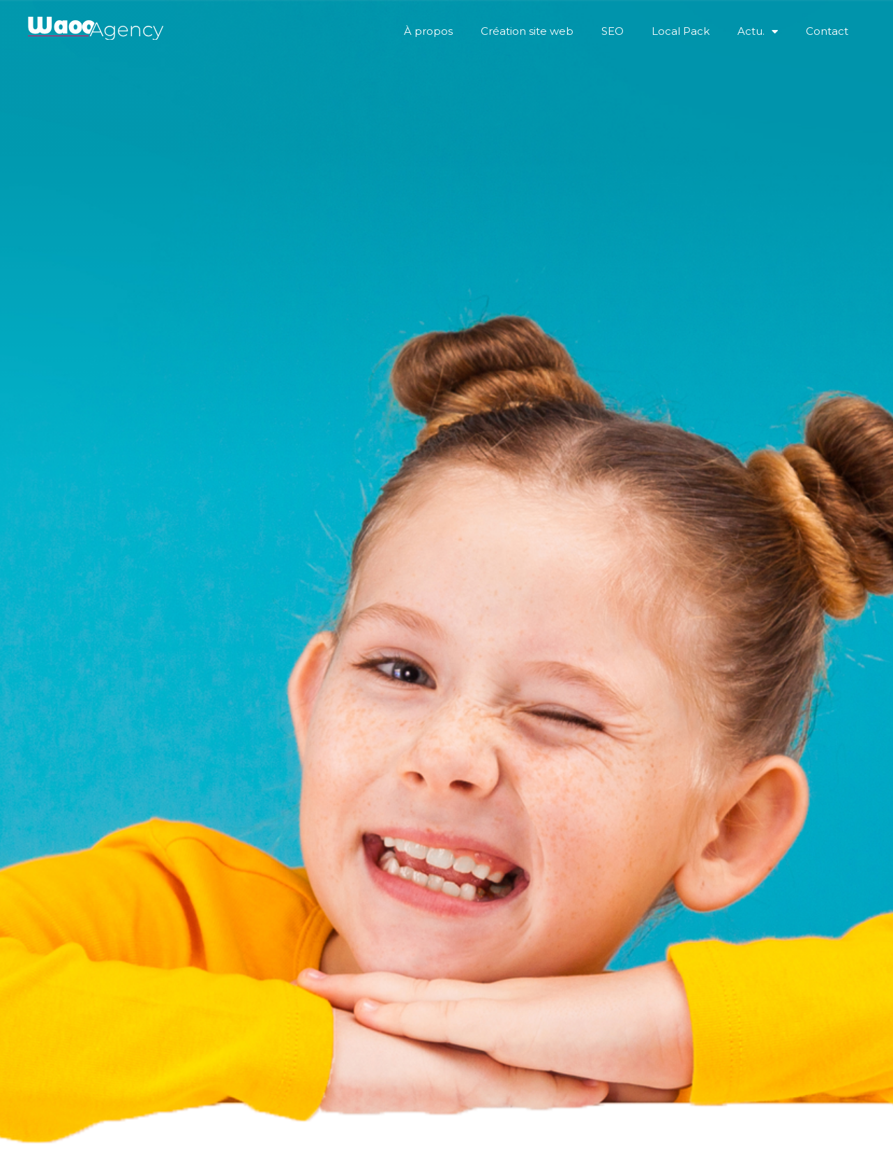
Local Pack (681, 31)
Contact (827, 31)
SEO (612, 31)
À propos (428, 31)
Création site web (527, 31)
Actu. (757, 32)
